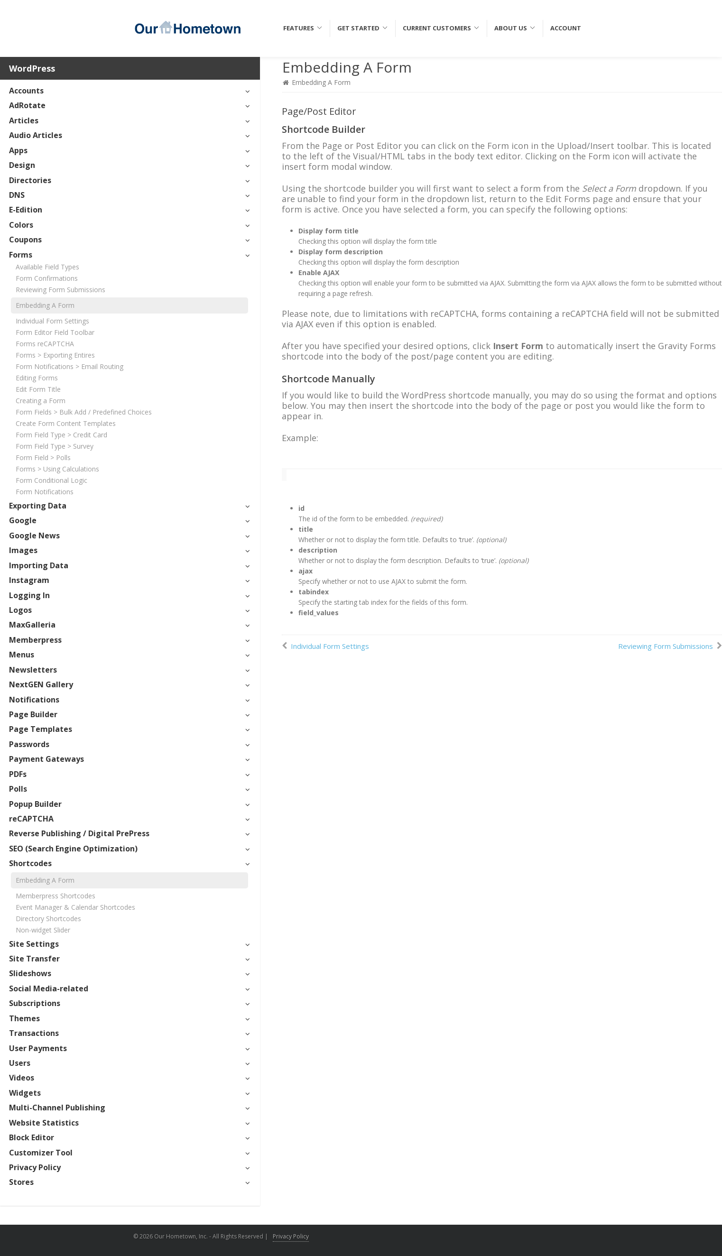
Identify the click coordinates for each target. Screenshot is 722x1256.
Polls (18, 789)
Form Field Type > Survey (54, 446)
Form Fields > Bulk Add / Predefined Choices (84, 411)
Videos (21, 1077)
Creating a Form (40, 400)
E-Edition (25, 209)
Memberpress (35, 640)
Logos (20, 610)
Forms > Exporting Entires (55, 355)
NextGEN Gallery (41, 684)
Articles (23, 120)
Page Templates (40, 729)
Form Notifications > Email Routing (69, 366)
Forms (20, 254)
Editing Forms (37, 377)
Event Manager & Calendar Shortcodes (75, 907)
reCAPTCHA (31, 818)
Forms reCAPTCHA (45, 343)
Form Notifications (45, 491)
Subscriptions (34, 1003)
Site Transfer (34, 958)
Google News (34, 535)
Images (23, 550)
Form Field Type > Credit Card (61, 434)
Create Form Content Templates (66, 423)
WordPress (32, 68)
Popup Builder (35, 804)
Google (23, 520)
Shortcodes (30, 863)
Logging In (29, 595)
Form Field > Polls (43, 457)
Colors (21, 225)
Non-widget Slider (43, 929)
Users (19, 1063)
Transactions (34, 1033)
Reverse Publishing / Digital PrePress (79, 833)
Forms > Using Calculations (57, 468)
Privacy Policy (35, 1167)
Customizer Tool (41, 1152)
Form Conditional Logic (51, 480)
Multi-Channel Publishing (57, 1107)
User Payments (38, 1048)
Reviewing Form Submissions (60, 289)
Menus (21, 654)
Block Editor (31, 1137)
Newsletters (33, 670)
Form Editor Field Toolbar (55, 332)
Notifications (34, 699)
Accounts (26, 90)
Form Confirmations (47, 278)
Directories (30, 180)
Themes (24, 1018)
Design (22, 165)
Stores (21, 1182)
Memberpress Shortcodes (55, 895)
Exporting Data (37, 505)
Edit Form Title (38, 389)
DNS (17, 195)
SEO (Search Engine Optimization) (73, 848)
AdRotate (27, 105)
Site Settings (34, 944)
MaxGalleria (32, 624)
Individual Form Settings (52, 320)
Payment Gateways (46, 759)
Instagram (29, 580)
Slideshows (30, 973)
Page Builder (33, 714)
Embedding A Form (45, 305)
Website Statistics (44, 1122)
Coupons (25, 239)
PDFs (18, 774)
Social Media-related (48, 988)
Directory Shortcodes (48, 918)
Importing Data (38, 565)
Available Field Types (47, 266)
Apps (18, 150)
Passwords (29, 744)
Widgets (25, 1093)
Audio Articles (35, 135)
